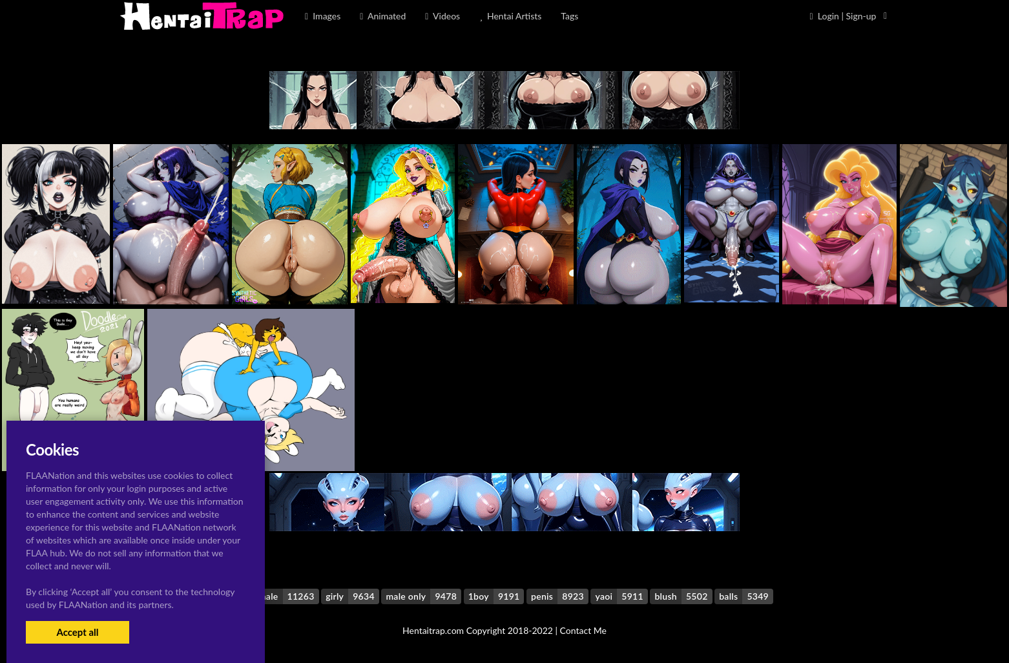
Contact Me (583, 630)
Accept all (77, 632)
